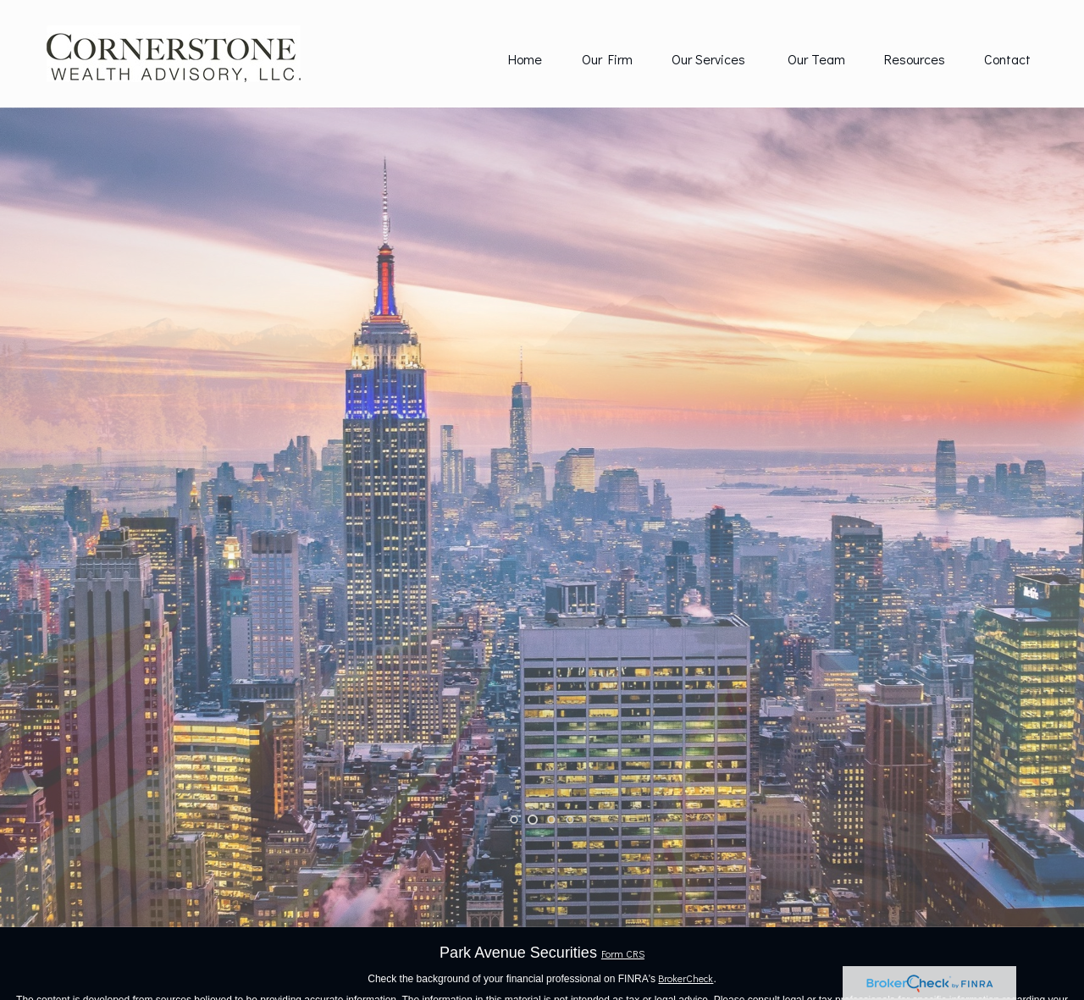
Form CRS (622, 953)
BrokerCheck (685, 978)
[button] (525, 58)
